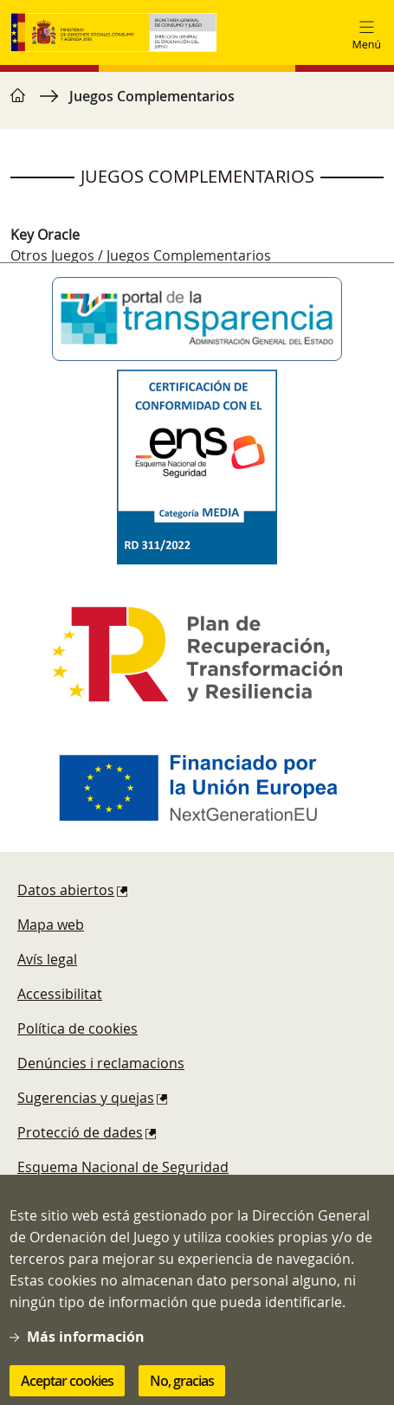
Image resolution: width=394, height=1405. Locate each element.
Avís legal (47, 959)
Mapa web (50, 924)
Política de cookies (77, 1028)
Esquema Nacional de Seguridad (123, 1166)
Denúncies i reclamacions (100, 1063)
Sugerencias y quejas (85, 1097)
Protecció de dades (80, 1132)
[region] (197, 105)
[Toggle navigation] (366, 33)
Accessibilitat (59, 993)
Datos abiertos (65, 889)
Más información (86, 1351)
